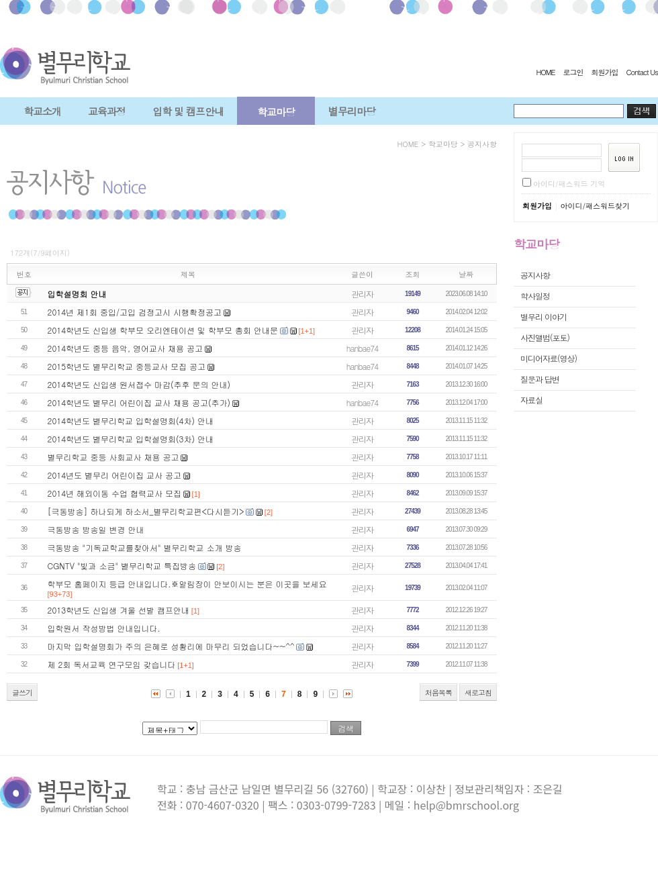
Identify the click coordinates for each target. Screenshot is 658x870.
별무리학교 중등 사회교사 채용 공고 (113, 457)
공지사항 (482, 144)
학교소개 (42, 111)
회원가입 (604, 72)
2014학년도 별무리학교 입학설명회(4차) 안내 (131, 420)
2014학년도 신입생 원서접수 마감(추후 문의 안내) (139, 384)
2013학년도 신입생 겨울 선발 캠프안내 (119, 610)
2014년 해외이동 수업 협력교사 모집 (115, 493)
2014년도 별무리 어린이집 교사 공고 (115, 475)
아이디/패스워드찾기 (595, 206)
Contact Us (642, 72)
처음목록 (438, 692)
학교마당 (276, 112)
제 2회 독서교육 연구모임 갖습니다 (112, 664)
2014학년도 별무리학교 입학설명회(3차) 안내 (131, 438)
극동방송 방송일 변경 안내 (96, 529)
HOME (545, 72)
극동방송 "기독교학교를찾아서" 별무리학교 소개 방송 (145, 547)
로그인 (573, 72)
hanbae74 (362, 348)
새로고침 (478, 692)
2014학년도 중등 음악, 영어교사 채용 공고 (125, 348)
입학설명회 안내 (77, 293)
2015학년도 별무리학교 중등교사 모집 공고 (127, 366)
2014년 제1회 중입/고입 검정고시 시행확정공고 (135, 312)
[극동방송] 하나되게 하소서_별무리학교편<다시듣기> (146, 511)
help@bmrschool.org (466, 805)
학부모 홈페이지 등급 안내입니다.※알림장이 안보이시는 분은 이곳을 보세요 (187, 583)
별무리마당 (351, 111)
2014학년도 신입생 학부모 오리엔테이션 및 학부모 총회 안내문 (163, 330)
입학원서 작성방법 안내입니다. (104, 628)
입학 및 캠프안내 (188, 111)
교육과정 (107, 111)
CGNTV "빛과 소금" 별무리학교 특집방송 (122, 565)
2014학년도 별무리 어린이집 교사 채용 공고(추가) (139, 402)
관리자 (362, 293)
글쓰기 (22, 692)
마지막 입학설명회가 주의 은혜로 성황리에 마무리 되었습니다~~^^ (171, 646)
